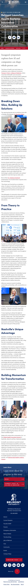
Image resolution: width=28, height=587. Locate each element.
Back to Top (14, 571)
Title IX (22, 584)
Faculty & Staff (7, 523)
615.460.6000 (14, 513)
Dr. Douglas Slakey (19, 114)
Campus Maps (7, 554)
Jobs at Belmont (8, 540)
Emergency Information (10, 530)
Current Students (8, 520)
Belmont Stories (10, 48)
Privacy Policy (7, 584)
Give (5, 543)
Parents (6, 527)
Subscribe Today (14, 560)
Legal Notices (21, 581)
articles (18, 48)
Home (2, 48)
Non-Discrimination (15, 584)
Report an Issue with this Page (10, 581)
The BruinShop (7, 537)
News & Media (7, 533)
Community (7, 547)
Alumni (5, 517)
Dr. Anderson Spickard (14, 178)
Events (5, 550)
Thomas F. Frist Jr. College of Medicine (11, 73)
